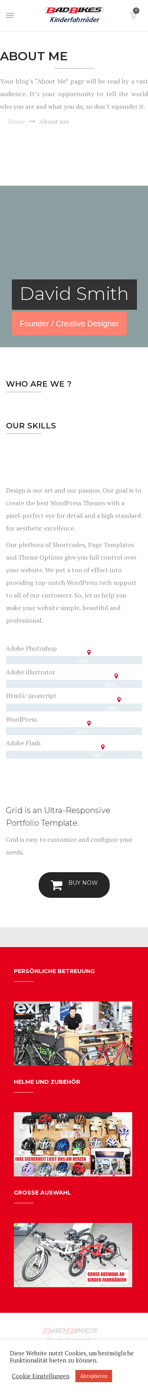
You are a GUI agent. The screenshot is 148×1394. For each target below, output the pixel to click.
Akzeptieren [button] (93, 1375)
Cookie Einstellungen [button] (40, 1376)
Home (16, 121)
